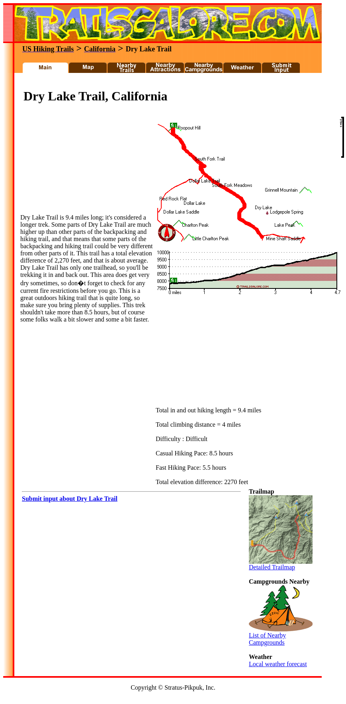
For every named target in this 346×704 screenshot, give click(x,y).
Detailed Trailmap (281, 564)
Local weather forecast (278, 664)
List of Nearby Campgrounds (281, 636)
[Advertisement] (80, 164)
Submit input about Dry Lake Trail (69, 498)
